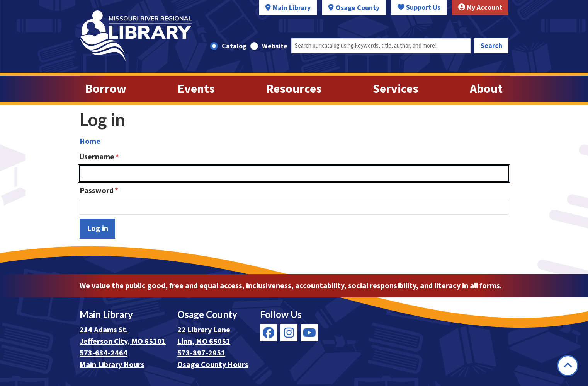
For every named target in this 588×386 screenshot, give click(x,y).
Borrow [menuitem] (105, 89)
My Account (480, 7)
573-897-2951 (201, 353)
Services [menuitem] (395, 89)
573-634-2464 (103, 353)
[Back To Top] (567, 365)
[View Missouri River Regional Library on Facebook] (268, 332)
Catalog (234, 46)
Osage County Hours (212, 364)
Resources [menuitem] (294, 89)
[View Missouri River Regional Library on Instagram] (288, 332)
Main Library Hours (112, 364)
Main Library (292, 8)
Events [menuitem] (196, 89)
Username (97, 157)
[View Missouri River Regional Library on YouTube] (309, 332)
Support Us (419, 7)
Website (274, 46)
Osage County (357, 8)
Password (97, 190)
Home (90, 141)
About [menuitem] (486, 89)
